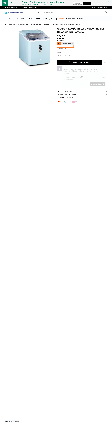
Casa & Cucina (12, 24)
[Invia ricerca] (39, 12)
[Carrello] (106, 12)
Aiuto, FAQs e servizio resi (100, 7)
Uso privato (50, 24)
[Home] (7, 24)
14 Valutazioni (60, 40)
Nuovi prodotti (79, 19)
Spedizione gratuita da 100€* (30, 7)
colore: (59, 52)
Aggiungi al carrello (79, 62)
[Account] (99, 12)
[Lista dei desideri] (102, 12)
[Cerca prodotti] (61, 12)
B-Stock (88, 19)
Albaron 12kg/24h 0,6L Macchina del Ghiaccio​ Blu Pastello (70, 24)
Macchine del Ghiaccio (38, 24)
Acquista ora (86, 3)
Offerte (69, 19)
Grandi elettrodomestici (24, 24)
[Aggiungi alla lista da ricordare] (104, 62)
